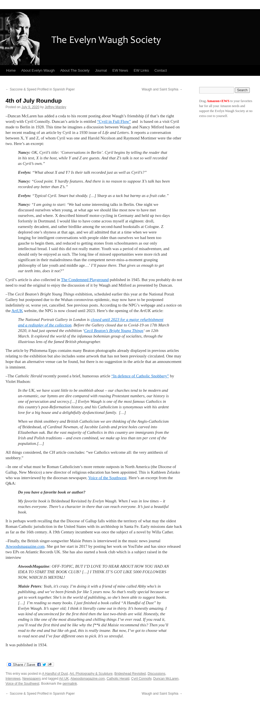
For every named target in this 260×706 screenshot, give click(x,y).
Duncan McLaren (165, 679)
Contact (160, 70)
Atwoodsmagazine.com (25, 546)
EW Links (141, 70)
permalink (70, 684)
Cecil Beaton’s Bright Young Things (113, 330)
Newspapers (31, 679)
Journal (101, 70)
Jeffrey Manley (55, 107)
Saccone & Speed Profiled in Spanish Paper (40, 89)
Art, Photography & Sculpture (90, 674)
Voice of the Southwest (107, 478)
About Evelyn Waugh (38, 70)
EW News (120, 70)
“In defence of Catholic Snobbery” (140, 376)
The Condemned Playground (85, 279)
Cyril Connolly (141, 679)
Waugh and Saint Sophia (162, 89)
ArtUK (17, 310)
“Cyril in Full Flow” (114, 121)
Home (11, 70)
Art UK (64, 679)
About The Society (75, 70)
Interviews (13, 679)
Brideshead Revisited (130, 674)
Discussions (156, 674)
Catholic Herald (118, 679)
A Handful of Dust (55, 674)
